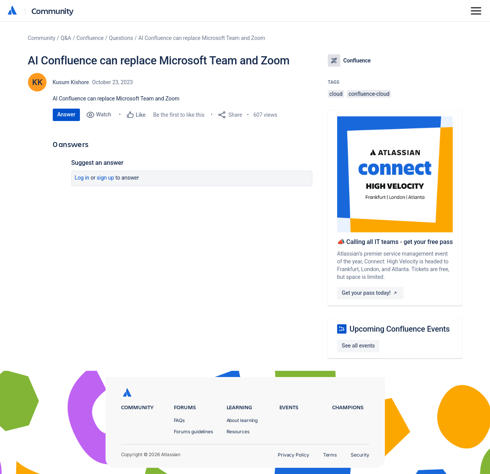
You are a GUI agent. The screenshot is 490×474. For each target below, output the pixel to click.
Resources (238, 431)
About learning (242, 420)
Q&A (66, 38)
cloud (336, 94)
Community (52, 10)
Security (360, 455)
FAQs (179, 420)
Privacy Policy (293, 455)
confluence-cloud (369, 94)
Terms (330, 455)
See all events (358, 346)
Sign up (105, 178)
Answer (66, 114)
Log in (82, 178)
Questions (121, 38)
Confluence (90, 38)
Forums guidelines (193, 431)
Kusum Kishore (71, 82)
